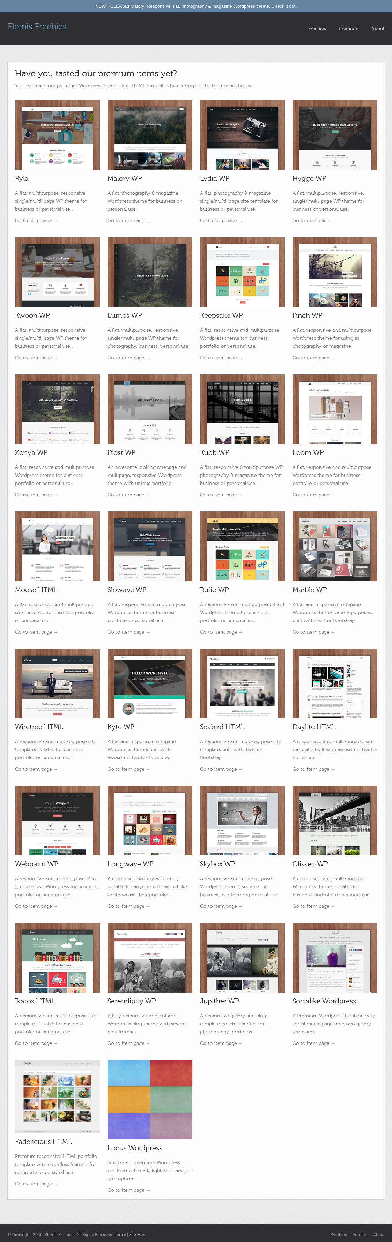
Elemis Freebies (37, 26)
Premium (348, 28)
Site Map (137, 1234)
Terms (120, 1234)
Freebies (317, 28)
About (378, 28)
